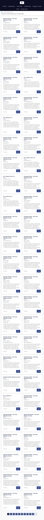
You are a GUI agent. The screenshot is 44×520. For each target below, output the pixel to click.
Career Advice (20, 6)
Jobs (2, 12)
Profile (17, 9)
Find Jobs (5, 6)
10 (33, 514)
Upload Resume (27, 6)
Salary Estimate (11, 6)
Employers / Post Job (37, 6)
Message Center (24, 9)
